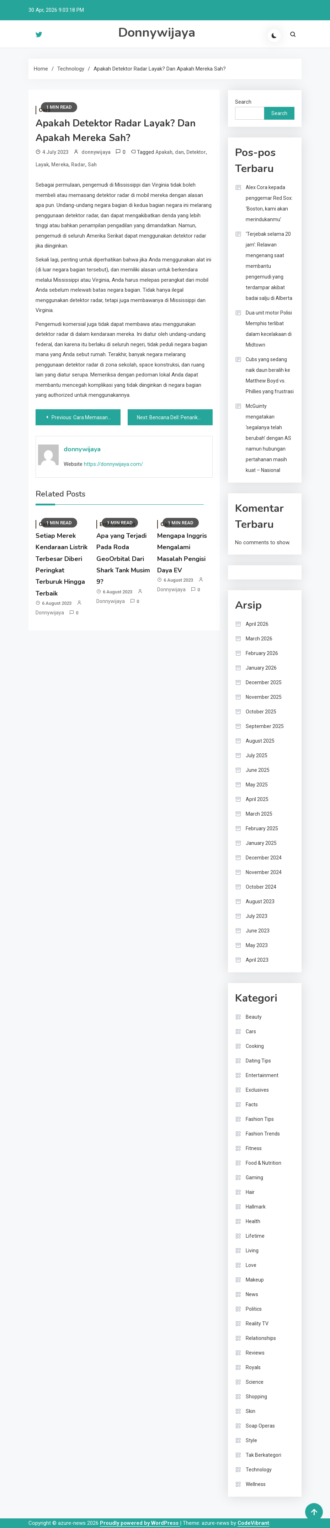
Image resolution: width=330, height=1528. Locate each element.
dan (179, 152)
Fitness (254, 1148)
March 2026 (259, 638)
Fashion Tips (260, 1119)
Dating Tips (258, 1061)
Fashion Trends (263, 1134)
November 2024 (264, 872)
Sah (92, 164)
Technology (259, 1469)
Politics (254, 1309)
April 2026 (257, 624)
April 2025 (257, 799)
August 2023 (260, 901)
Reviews (255, 1353)
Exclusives (257, 1090)
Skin (250, 1411)
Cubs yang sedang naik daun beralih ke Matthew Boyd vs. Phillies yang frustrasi (270, 375)
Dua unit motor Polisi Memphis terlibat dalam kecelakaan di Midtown (269, 329)
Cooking (255, 1046)
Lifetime (255, 1236)
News (252, 1294)
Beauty (254, 1017)
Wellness (256, 1484)
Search (243, 102)
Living (252, 1250)
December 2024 (264, 858)
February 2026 (262, 653)
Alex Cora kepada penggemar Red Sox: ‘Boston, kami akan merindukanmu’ (269, 203)
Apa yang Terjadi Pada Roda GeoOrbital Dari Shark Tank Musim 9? (123, 558)
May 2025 (257, 785)
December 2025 (264, 682)
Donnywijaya (156, 32)
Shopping (256, 1396)
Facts (252, 1104)
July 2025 (256, 755)
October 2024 (261, 887)
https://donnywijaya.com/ (113, 464)
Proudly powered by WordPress (140, 1523)
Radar (78, 164)
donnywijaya (96, 152)
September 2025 (265, 726)
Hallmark (256, 1207)
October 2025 (261, 711)
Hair (250, 1192)
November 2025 (264, 697)
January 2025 (261, 843)
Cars (251, 1031)
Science (255, 1382)
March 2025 (259, 814)
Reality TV (257, 1323)
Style (251, 1440)
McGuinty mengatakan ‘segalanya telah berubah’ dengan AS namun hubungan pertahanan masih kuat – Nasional (268, 438)
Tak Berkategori (263, 1455)
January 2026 (261, 668)
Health (253, 1221)
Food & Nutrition (263, 1163)
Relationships (261, 1338)
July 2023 (256, 916)
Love (251, 1265)
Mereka (60, 164)
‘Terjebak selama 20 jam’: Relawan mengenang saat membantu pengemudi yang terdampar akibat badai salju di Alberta (269, 266)
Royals (253, 1367)
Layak (42, 164)
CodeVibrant (253, 1523)
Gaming (254, 1177)
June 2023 (258, 931)
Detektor (196, 152)
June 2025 (258, 770)
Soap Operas (260, 1426)
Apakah (163, 152)
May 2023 (257, 945)
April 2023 (257, 960)
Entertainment (262, 1075)
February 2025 (262, 828)
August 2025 (260, 741)
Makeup (255, 1280)
